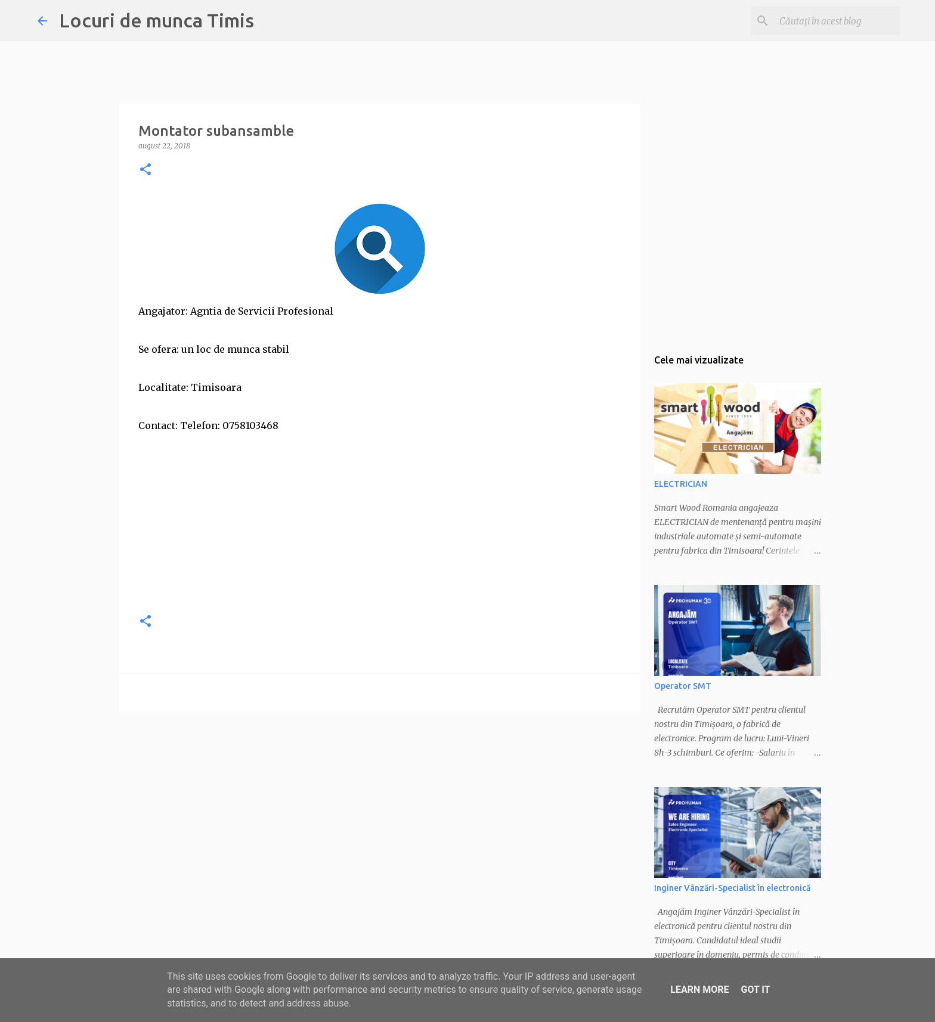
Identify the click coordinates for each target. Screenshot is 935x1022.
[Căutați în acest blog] (837, 21)
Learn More (699, 989)
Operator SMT (682, 686)
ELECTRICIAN (680, 484)
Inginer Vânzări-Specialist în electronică (732, 888)
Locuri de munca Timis (156, 20)
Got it (755, 989)
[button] (145, 170)
